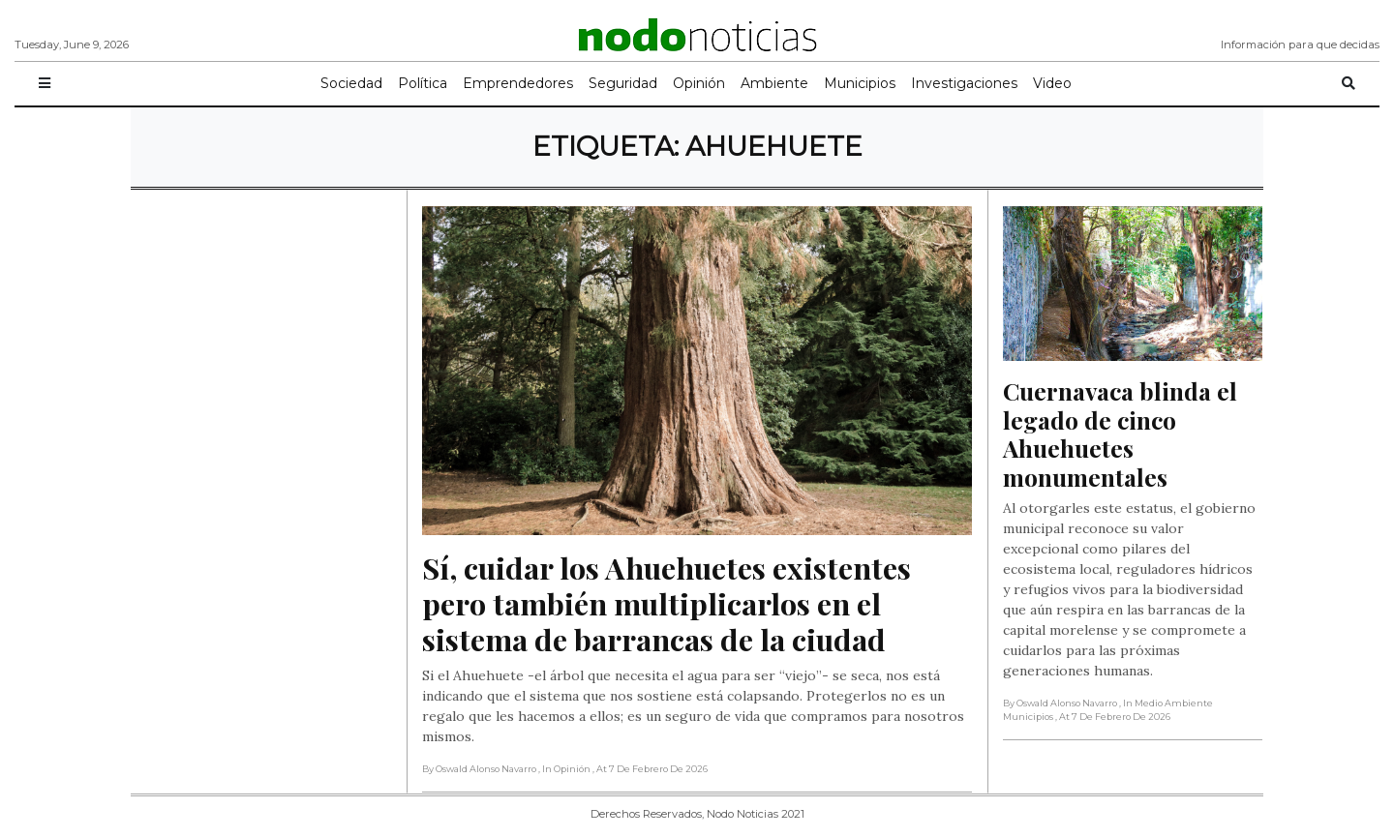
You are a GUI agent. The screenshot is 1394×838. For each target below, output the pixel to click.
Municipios (859, 83)
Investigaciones (964, 83)
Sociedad (351, 83)
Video (1052, 83)
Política (422, 83)
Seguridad (623, 83)
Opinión (699, 83)
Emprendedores (518, 83)
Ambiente (774, 83)
